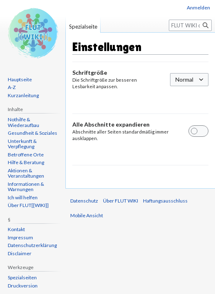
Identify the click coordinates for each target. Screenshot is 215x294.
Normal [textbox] (184, 79)
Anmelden (198, 7)
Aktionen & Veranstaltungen (26, 173)
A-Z (12, 87)
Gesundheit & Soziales (32, 133)
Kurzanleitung (23, 95)
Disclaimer (19, 253)
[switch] (198, 131)
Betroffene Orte (26, 154)
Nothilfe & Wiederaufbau (23, 122)
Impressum (20, 237)
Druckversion (23, 286)
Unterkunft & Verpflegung (22, 144)
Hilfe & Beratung (26, 162)
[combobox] (189, 79)
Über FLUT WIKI (120, 201)
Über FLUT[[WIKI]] (28, 205)
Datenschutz (84, 201)
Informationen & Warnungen (26, 187)
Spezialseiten (22, 277)
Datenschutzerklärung (32, 245)
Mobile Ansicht (86, 215)
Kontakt (16, 229)
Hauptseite (20, 79)
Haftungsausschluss (165, 201)
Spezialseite (83, 26)
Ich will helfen (23, 197)
